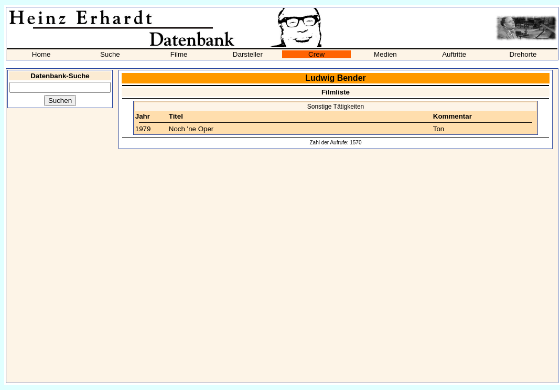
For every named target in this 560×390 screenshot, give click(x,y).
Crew (316, 54)
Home (41, 54)
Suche (110, 54)
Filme (179, 54)
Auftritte (454, 54)
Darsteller (248, 54)
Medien (385, 54)
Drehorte (522, 54)
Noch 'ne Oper (191, 129)
